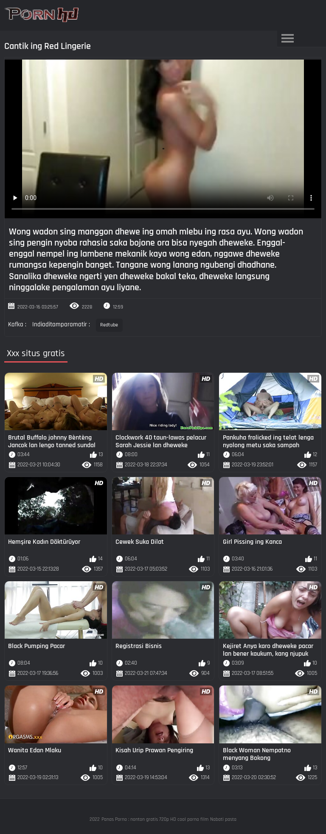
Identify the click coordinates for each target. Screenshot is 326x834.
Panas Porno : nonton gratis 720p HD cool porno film (154, 819)
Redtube (109, 325)
